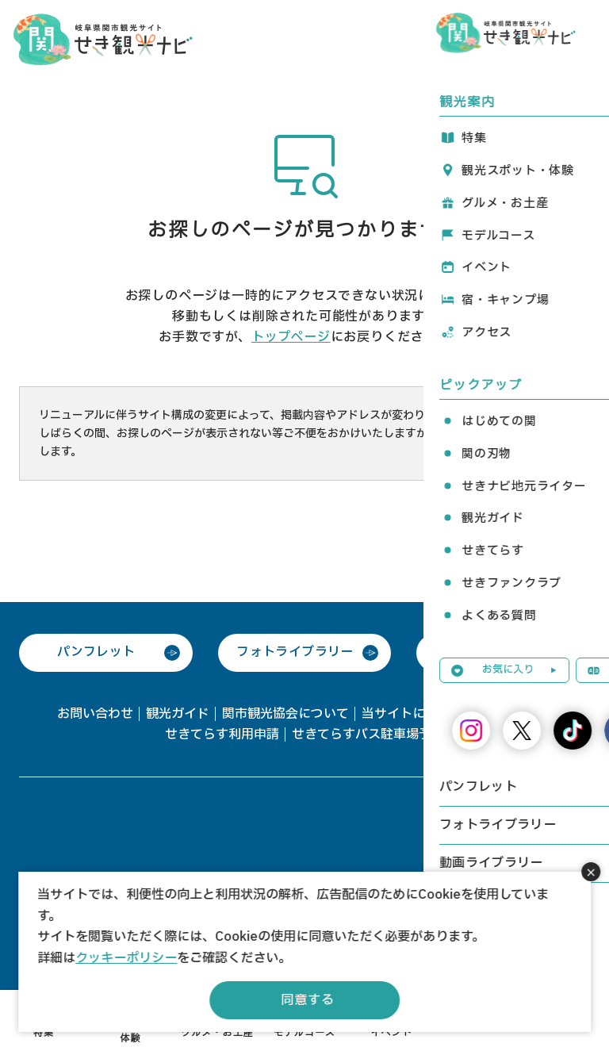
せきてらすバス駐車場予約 (368, 734)
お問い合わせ (95, 713)
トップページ (291, 337)
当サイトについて (412, 713)
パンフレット (96, 652)
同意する (307, 1000)
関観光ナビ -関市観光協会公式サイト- (103, 38)
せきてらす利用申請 (222, 734)
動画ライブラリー (494, 652)
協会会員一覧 (514, 713)
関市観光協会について (285, 713)
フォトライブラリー (295, 652)
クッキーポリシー (126, 958)
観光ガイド (177, 713)
